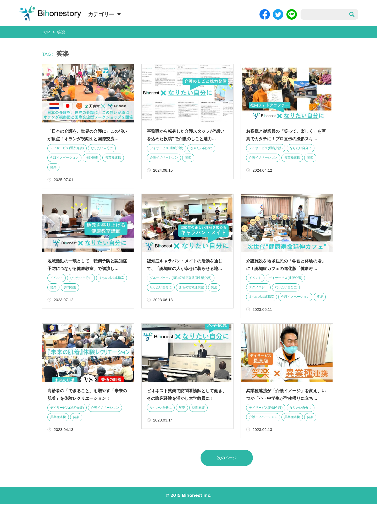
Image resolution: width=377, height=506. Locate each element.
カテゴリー (101, 14)
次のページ (226, 459)
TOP (46, 32)
